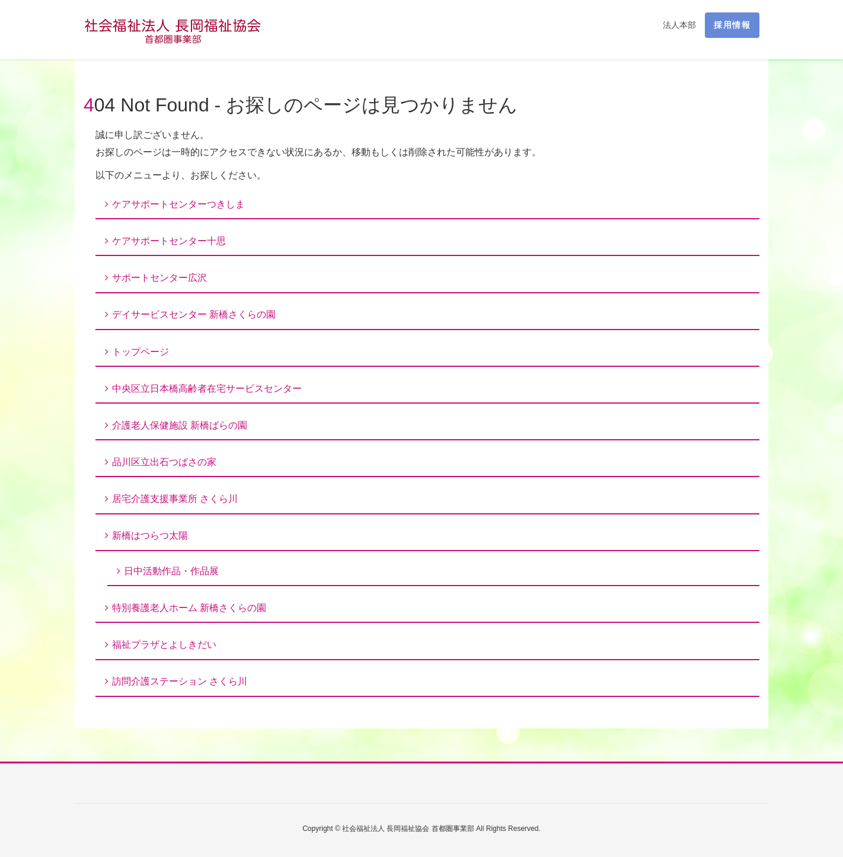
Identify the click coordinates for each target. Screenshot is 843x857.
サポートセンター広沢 (159, 278)
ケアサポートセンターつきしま (178, 204)
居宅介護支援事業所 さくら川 (175, 499)
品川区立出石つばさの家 (164, 462)
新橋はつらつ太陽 (150, 535)
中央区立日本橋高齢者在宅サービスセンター (207, 388)
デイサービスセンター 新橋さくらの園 (194, 314)
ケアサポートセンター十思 (169, 241)
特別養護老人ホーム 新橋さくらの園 (189, 608)
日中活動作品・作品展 (171, 571)
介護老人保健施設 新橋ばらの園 (179, 425)
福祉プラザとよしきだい (164, 644)
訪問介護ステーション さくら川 (179, 681)
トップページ (140, 352)
